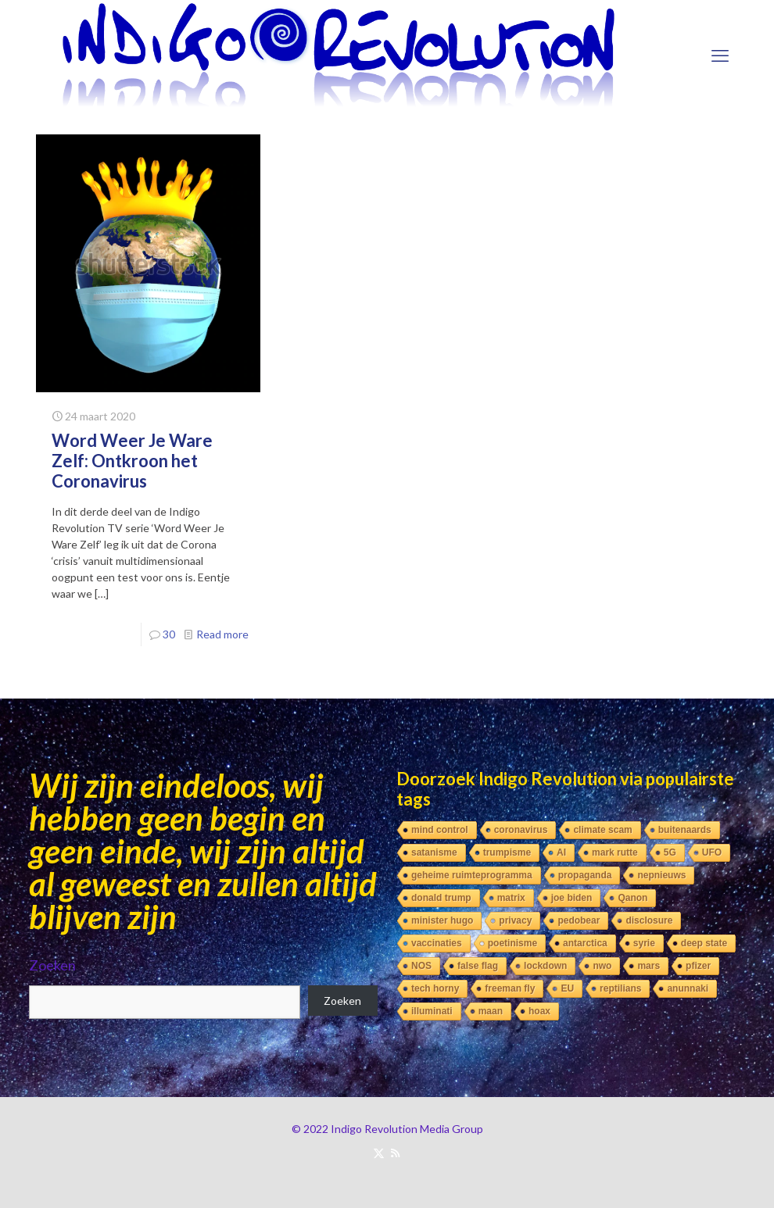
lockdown (545, 965)
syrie (644, 943)
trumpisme (507, 852)
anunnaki (687, 988)
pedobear (578, 920)
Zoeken (52, 965)
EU (567, 988)
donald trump (441, 897)
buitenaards (684, 829)
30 (169, 634)
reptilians (620, 988)
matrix (511, 897)
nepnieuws (661, 875)
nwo (602, 965)
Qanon (632, 897)
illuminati (432, 1011)
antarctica (585, 943)
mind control (439, 829)
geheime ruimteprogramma (471, 875)
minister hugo (442, 920)
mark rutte (615, 852)
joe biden (572, 897)
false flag (477, 965)
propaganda (585, 875)
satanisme (434, 852)
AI (561, 852)
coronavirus (521, 829)
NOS (421, 965)
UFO (712, 852)
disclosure (648, 920)
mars (648, 965)
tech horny (435, 988)
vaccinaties (436, 943)
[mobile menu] (720, 55)
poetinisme (512, 943)
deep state (704, 943)
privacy (515, 920)
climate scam (602, 829)
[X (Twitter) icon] (379, 1152)
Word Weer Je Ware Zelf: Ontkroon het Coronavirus (132, 460)
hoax (539, 1011)
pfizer (698, 965)
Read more (222, 634)
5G (670, 852)
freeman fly (510, 988)
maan (490, 1011)
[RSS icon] (395, 1152)
